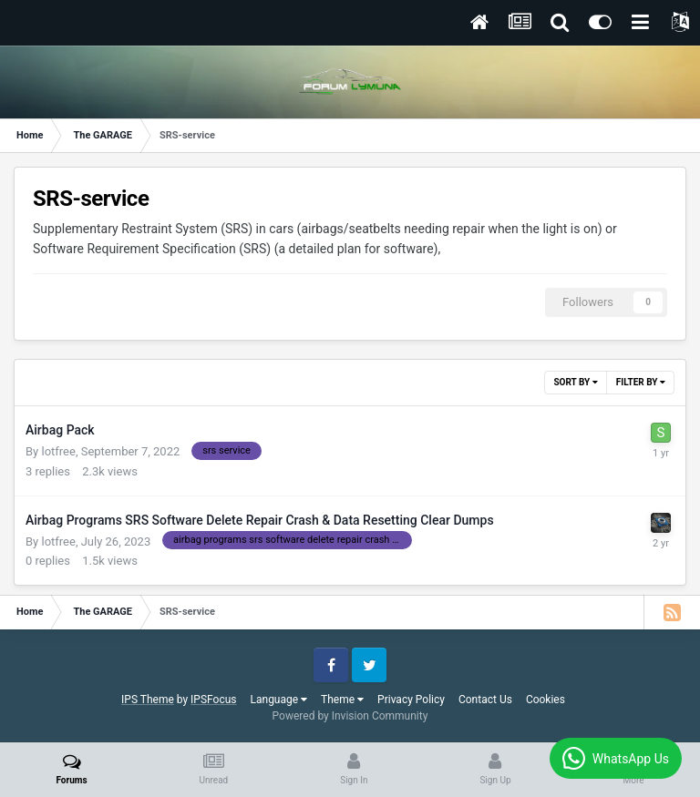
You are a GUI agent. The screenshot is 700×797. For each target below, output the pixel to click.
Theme (342, 699)
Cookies (545, 699)
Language (279, 699)
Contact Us (485, 699)
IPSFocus (213, 699)
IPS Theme (147, 699)
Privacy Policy (411, 699)
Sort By (575, 382)
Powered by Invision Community (350, 716)
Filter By (640, 382)
